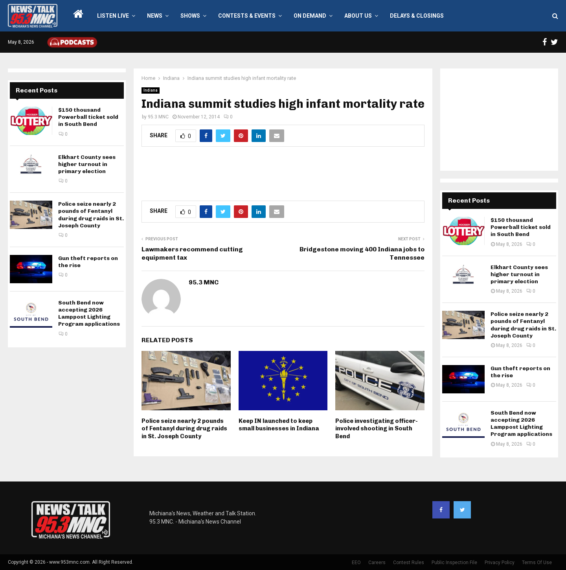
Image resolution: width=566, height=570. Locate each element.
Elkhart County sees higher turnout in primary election (87, 164)
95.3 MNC (158, 117)
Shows (190, 16)
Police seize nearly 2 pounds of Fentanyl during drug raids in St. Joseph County (184, 428)
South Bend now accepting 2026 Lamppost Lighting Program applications (89, 313)
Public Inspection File (454, 562)
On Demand (310, 16)
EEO (356, 562)
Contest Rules (408, 562)
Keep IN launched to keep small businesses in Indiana (279, 424)
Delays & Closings (417, 16)
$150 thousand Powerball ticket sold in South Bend (88, 117)
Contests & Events (247, 16)
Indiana (150, 90)
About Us (358, 16)
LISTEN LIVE (113, 16)
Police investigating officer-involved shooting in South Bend (376, 428)
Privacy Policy (500, 562)
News (154, 16)
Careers (377, 562)
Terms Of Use (537, 562)
